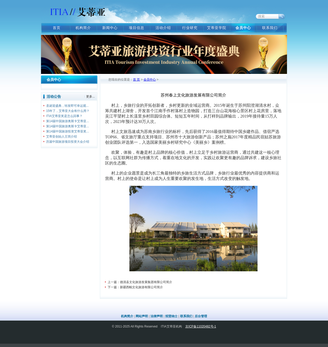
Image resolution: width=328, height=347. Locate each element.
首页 (56, 28)
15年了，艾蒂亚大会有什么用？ (67, 111)
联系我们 (270, 28)
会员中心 (243, 28)
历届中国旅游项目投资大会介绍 (67, 141)
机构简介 (83, 28)
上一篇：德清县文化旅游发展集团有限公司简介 (140, 282)
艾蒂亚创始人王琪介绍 (61, 136)
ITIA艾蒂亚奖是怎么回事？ (64, 116)
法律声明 (156, 316)
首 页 (136, 79)
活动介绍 (163, 28)
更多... (90, 96)
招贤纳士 (171, 316)
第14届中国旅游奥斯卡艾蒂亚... (67, 121)
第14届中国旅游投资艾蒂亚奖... (67, 131)
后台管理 (201, 316)
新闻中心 (110, 28)
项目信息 (136, 28)
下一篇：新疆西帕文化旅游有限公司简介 (135, 287)
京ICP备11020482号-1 (200, 326)
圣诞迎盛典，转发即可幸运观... (67, 106)
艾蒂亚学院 (216, 28)
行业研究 (190, 28)
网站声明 (142, 316)
